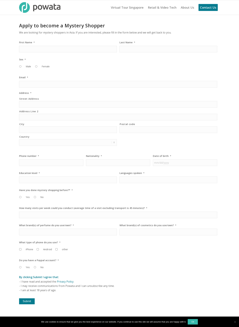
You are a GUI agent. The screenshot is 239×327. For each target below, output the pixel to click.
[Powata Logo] (39, 7)
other (65, 249)
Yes (28, 197)
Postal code (127, 124)
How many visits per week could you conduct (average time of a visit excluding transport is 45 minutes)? (83, 208)
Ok (192, 322)
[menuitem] (127, 7)
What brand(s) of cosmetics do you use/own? (148, 225)
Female (46, 66)
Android (47, 249)
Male (28, 66)
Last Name (127, 42)
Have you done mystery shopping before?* (46, 190)
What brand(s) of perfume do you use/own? (46, 225)
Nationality (94, 156)
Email (23, 77)
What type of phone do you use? (39, 242)
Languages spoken (132, 173)
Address (25, 93)
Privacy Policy (65, 281)
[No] (235, 322)
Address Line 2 (28, 111)
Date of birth (162, 156)
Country (24, 136)
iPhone (29, 249)
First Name (27, 42)
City (21, 124)
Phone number (29, 156)
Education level (29, 173)
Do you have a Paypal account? (39, 260)
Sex (22, 59)
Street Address (29, 98)
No (42, 197)
